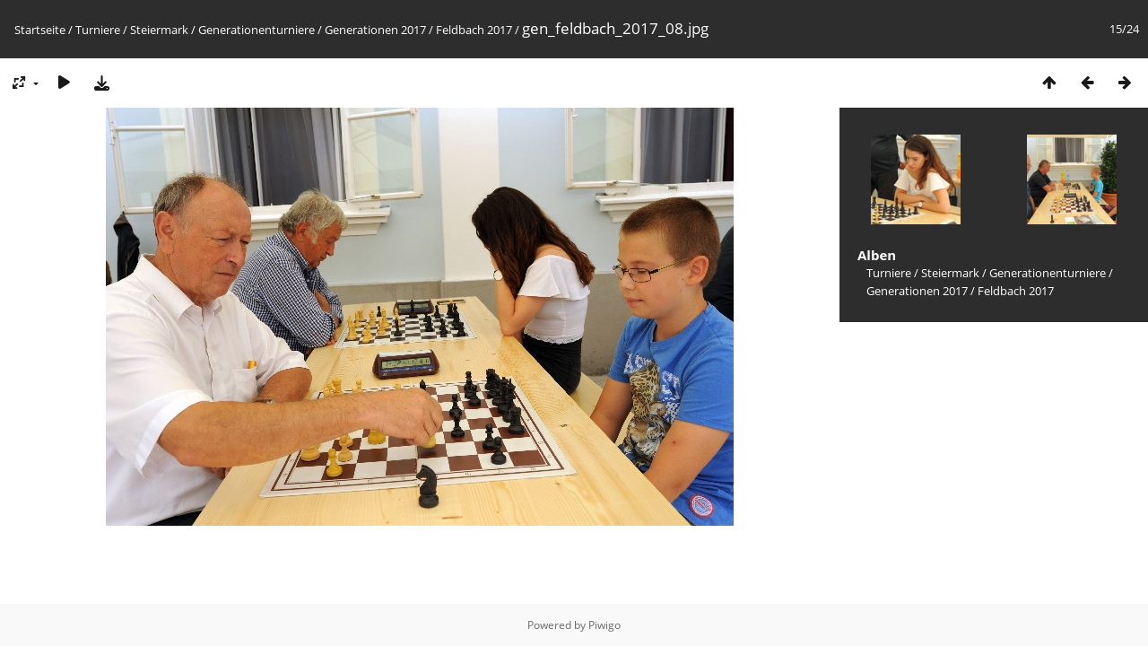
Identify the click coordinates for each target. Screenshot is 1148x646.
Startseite (39, 30)
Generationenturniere (256, 30)
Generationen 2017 (375, 30)
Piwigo (604, 625)
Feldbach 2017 (474, 30)
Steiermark (159, 30)
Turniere (97, 30)
